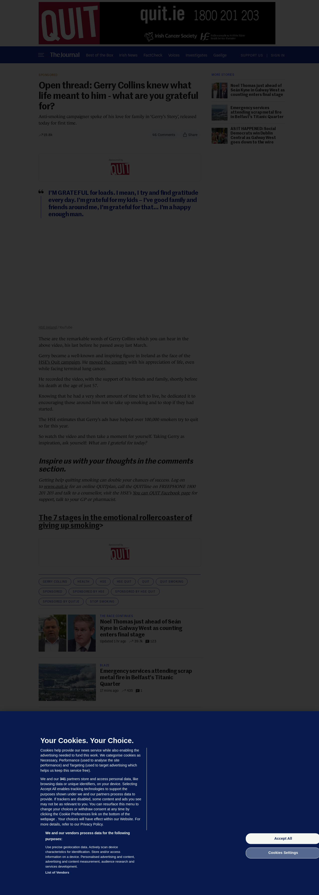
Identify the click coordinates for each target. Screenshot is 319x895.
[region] (159, 803)
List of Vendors (57, 872)
